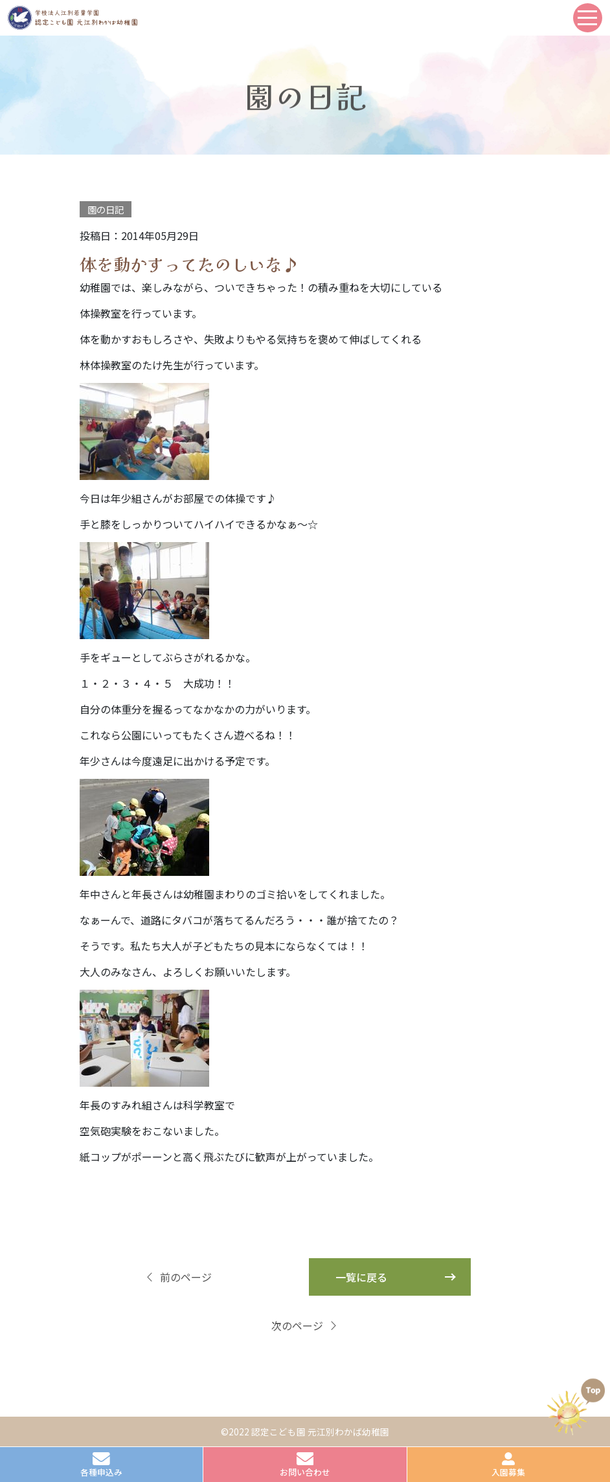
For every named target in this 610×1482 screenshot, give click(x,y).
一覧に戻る (361, 1277)
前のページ (178, 1277)
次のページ (305, 1325)
